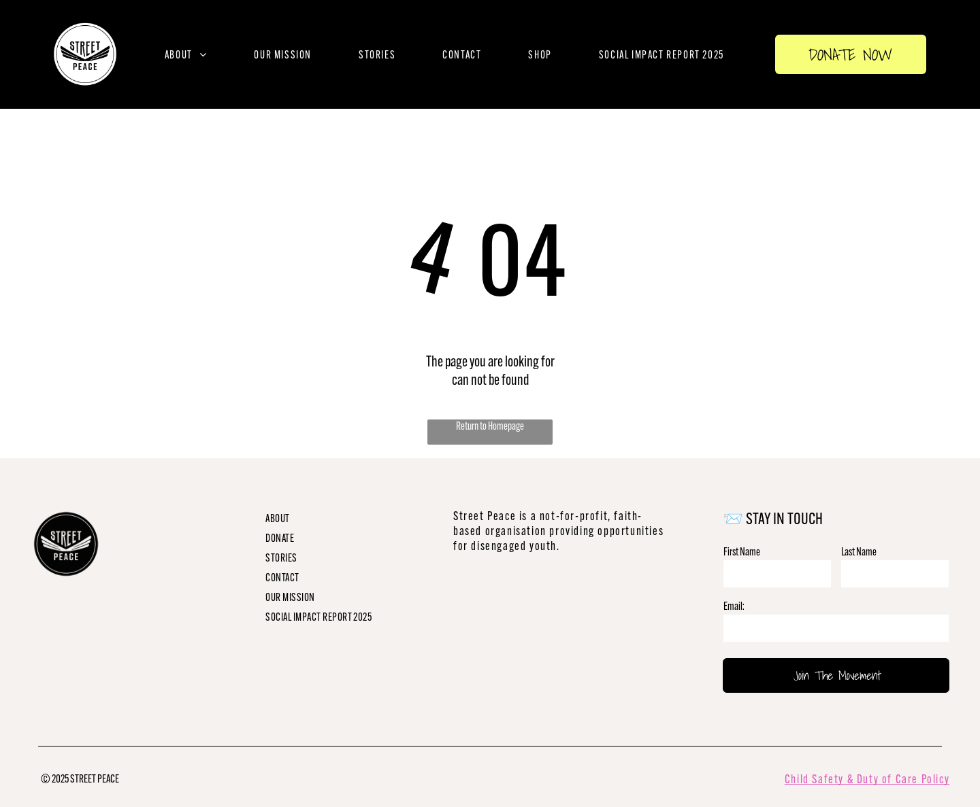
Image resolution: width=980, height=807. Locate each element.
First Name (741, 551)
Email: (734, 606)
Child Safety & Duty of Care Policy (867, 779)
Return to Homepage (490, 425)
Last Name (859, 551)
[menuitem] (186, 54)
